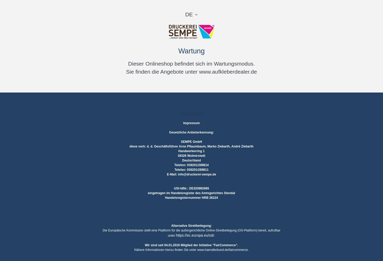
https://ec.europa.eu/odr (195, 235)
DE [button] (189, 14)
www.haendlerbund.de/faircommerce (222, 250)
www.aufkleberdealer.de (228, 72)
